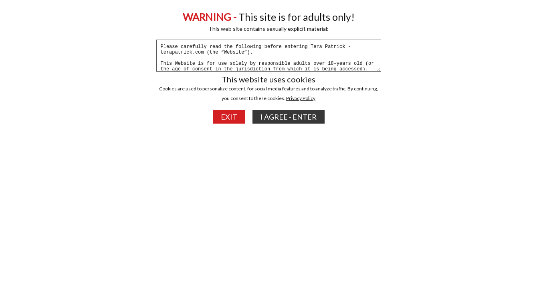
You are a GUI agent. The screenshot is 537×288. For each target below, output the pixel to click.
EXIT (229, 116)
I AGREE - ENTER (288, 116)
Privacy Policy (300, 98)
